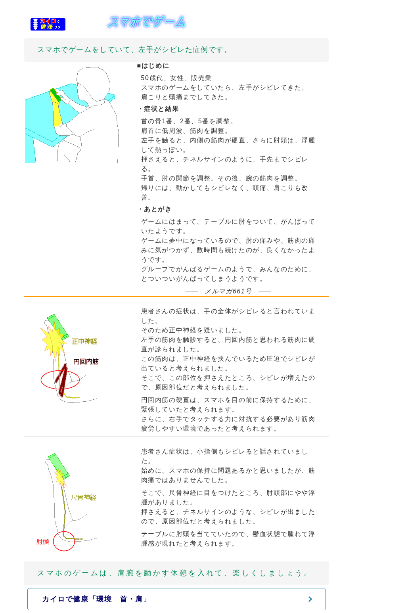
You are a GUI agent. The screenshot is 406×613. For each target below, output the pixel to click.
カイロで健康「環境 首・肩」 (96, 599)
